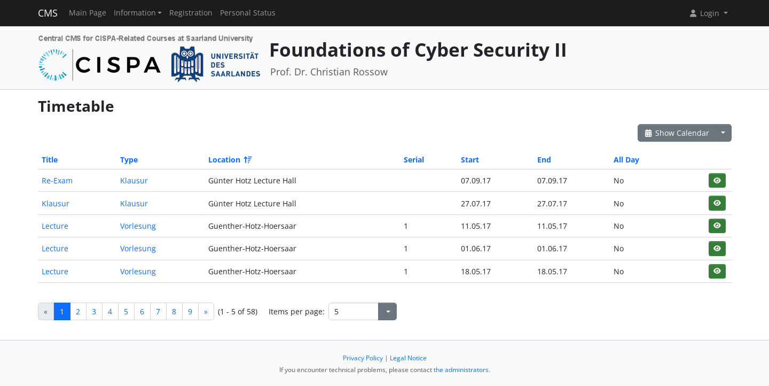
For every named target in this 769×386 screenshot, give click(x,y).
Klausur (134, 180)
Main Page (87, 13)
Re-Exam (57, 180)
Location (229, 159)
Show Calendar (677, 133)
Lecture (55, 226)
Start (470, 160)
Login (704, 13)
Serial (414, 160)
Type (129, 160)
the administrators (461, 369)
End (544, 160)
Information (135, 13)
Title (50, 160)
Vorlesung (138, 226)
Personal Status (248, 13)
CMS (48, 12)
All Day (626, 160)
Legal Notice (408, 357)
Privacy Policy (363, 357)
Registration (191, 13)
